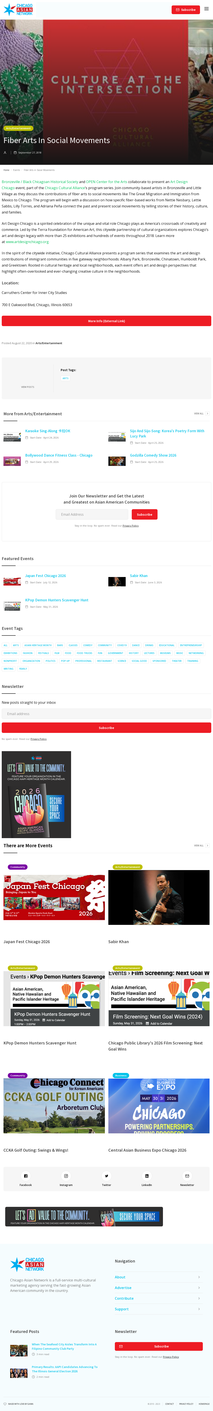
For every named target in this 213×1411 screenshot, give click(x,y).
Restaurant (104, 660)
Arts (65, 378)
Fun (100, 653)
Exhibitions (10, 653)
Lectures (149, 653)
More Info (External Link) (106, 321)
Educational (166, 645)
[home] (18, 9)
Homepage (204, 1404)
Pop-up (65, 660)
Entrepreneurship (191, 645)
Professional (83, 660)
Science (122, 660)
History (133, 653)
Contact (169, 1404)
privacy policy (186, 1404)
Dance (136, 645)
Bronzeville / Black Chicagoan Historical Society (40, 181)
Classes (73, 645)
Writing (8, 668)
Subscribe (188, 10)
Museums (165, 653)
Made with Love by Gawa (20, 1404)
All (5, 645)
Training (192, 660)
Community (105, 645)
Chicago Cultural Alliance (65, 187)
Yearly (23, 668)
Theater (177, 660)
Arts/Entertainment (18, 128)
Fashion (28, 653)
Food (68, 653)
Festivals (43, 653)
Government (115, 653)
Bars (60, 645)
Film (57, 653)
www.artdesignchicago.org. (27, 241)
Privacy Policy (131, 525)
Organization (31, 660)
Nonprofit (10, 660)
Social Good (139, 660)
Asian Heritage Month (38, 645)
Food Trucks (84, 653)
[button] (206, 9)
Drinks (149, 645)
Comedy (87, 645)
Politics (50, 660)
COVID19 (122, 645)
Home (6, 170)
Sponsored (159, 660)
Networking (196, 653)
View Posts (27, 387)
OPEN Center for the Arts (106, 181)
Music (179, 653)
